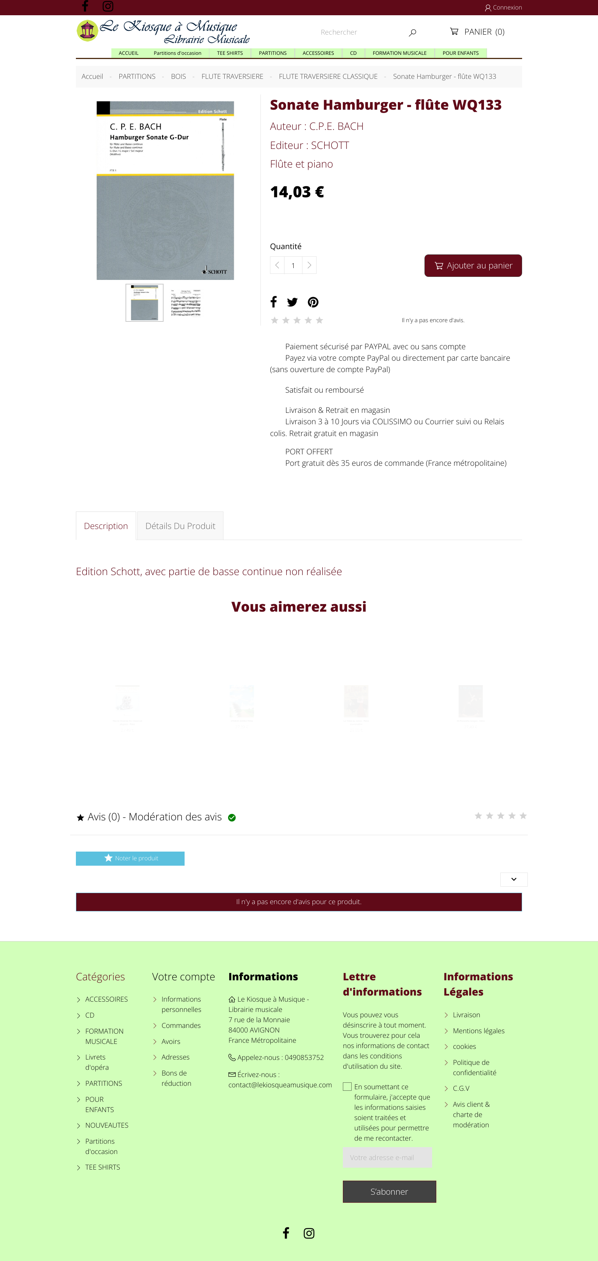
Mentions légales (479, 1031)
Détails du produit (180, 526)
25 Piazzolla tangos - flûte (470, 730)
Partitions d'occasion (101, 1146)
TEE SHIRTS (102, 1167)
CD (90, 1015)
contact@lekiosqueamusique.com (280, 1085)
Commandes (181, 1025)
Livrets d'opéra (97, 1062)
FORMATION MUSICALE (104, 1036)
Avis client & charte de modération (471, 1115)
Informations (263, 976)
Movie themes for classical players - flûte (127, 733)
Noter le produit (130, 858)
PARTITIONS (103, 1083)
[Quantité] (293, 265)
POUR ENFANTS (99, 1104)
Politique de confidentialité (475, 1067)
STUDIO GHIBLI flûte (241, 730)
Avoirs (171, 1041)
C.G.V (461, 1088)
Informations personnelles (181, 1004)
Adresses (176, 1057)
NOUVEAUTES (107, 1125)
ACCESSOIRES (106, 999)
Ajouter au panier (473, 265)
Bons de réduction (176, 1078)
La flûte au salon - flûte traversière (356, 733)
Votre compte (183, 976)
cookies (464, 1046)
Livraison (467, 1015)
